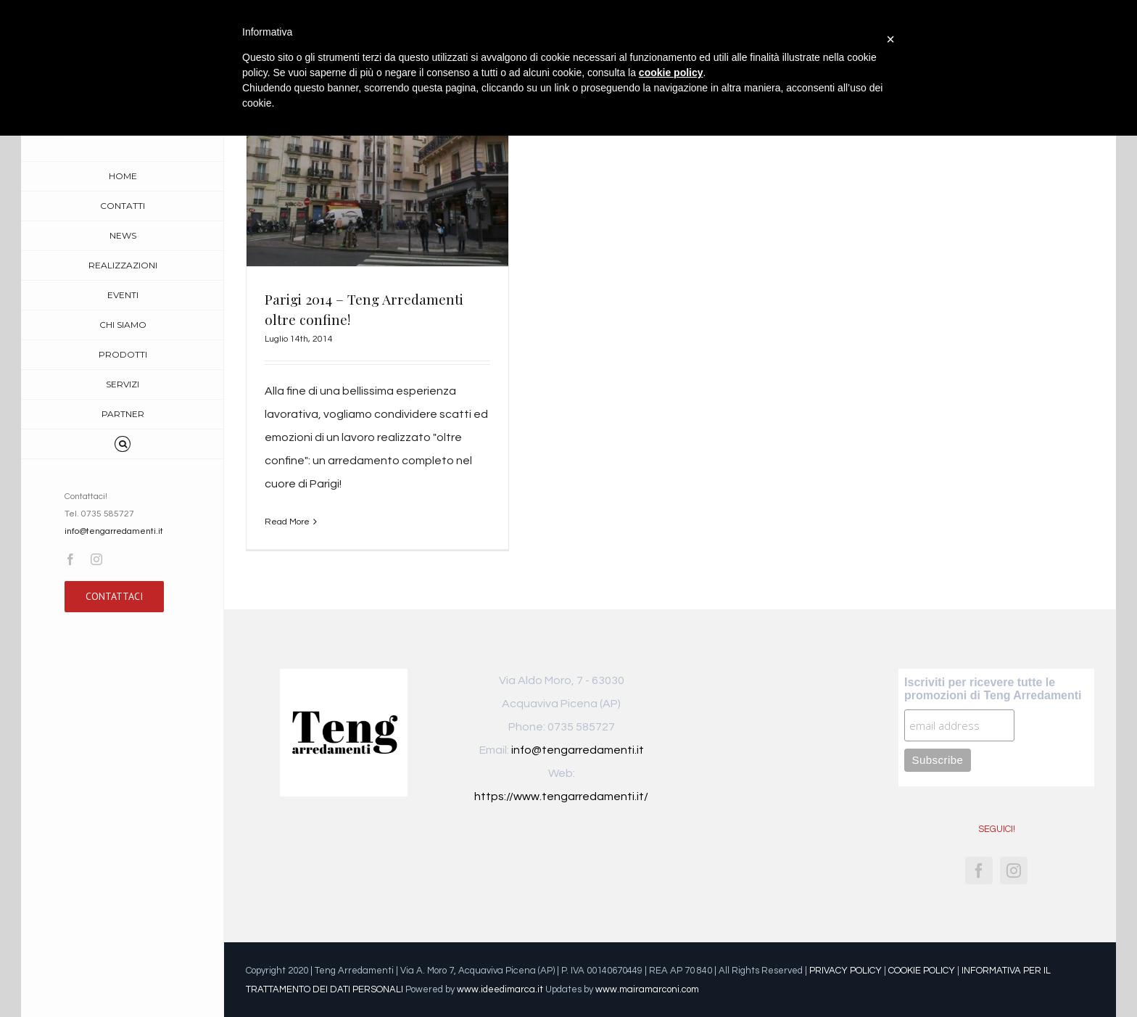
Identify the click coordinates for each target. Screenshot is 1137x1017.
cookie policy (671, 72)
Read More (287, 522)
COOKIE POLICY (921, 970)
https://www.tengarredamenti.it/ (561, 796)
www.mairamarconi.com (647, 989)
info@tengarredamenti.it (114, 531)
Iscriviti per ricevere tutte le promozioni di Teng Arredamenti (992, 688)
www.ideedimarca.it (500, 989)
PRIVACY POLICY (845, 970)
